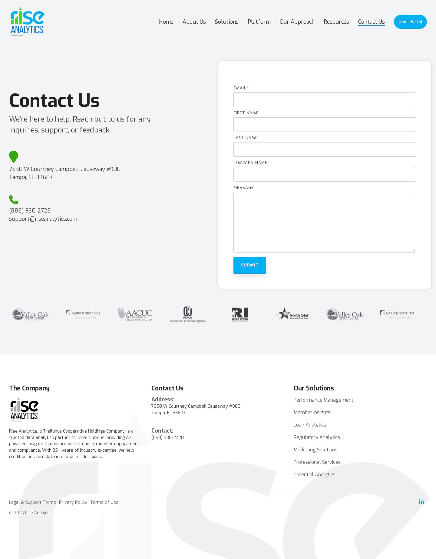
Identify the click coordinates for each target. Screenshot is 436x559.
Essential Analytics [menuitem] (314, 474)
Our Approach (297, 21)
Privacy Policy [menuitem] (73, 502)
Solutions (227, 21)
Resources (336, 21)
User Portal (410, 22)
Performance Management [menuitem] (323, 400)
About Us (194, 21)
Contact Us (371, 21)
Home (166, 21)
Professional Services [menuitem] (317, 462)
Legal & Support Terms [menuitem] (32, 502)
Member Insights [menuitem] (312, 412)
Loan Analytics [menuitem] (310, 425)
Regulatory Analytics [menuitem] (317, 437)
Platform (259, 21)
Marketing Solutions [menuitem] (315, 450)
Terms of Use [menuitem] (104, 502)
